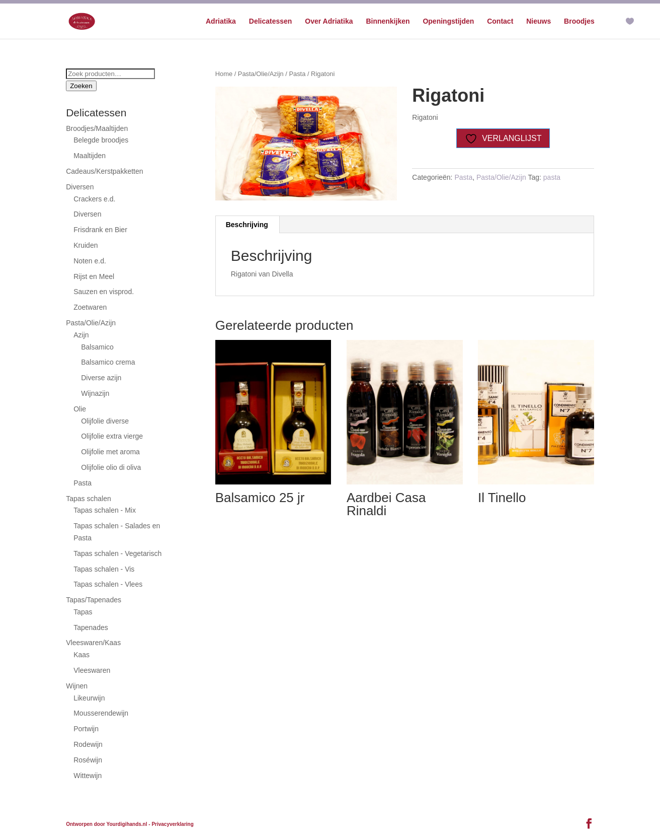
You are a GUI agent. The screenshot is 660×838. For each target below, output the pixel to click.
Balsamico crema (108, 362)
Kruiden (85, 245)
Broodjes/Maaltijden (97, 128)
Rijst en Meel (93, 276)
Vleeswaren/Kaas (93, 643)
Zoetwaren (90, 307)
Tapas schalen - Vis (103, 569)
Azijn (81, 335)
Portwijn (86, 729)
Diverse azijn (101, 378)
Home (223, 74)
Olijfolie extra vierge (112, 436)
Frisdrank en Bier (100, 230)
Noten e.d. (89, 261)
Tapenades (90, 627)
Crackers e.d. (94, 199)
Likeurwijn (89, 698)
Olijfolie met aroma (110, 452)
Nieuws (538, 21)
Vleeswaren (91, 670)
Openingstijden (448, 21)
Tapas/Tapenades (93, 600)
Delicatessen (270, 21)
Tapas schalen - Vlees (107, 584)
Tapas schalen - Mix (104, 510)
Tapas (82, 612)
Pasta (297, 74)
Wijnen (77, 686)
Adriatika (221, 21)
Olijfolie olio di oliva (111, 467)
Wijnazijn (95, 393)
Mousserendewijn (100, 713)
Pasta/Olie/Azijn (261, 74)
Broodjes (579, 21)
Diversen (80, 187)
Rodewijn (88, 744)
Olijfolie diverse (105, 421)
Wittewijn (87, 776)
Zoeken (81, 86)
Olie (79, 409)
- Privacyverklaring (171, 824)
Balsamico (97, 347)
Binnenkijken (387, 21)
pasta (551, 177)
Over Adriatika (329, 21)
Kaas (81, 655)
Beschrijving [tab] (247, 225)
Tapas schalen (88, 499)
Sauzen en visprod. (103, 292)
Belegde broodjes (100, 140)
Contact (500, 21)
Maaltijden (89, 156)
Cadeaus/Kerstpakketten (104, 171)
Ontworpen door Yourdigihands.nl (106, 824)
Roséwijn (87, 760)
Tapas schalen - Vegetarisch (117, 553)
